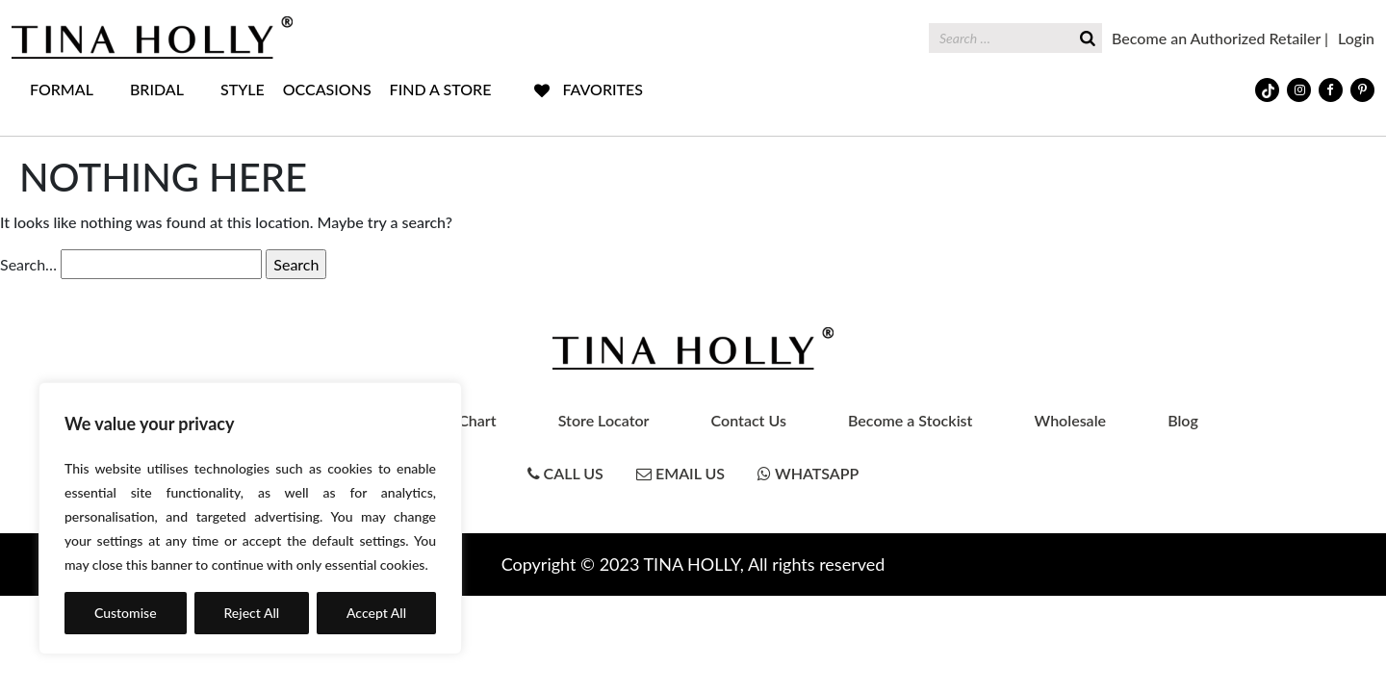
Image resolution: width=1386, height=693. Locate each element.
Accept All (376, 612)
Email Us (680, 473)
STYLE (242, 89)
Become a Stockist (910, 420)
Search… (28, 264)
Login (1356, 38)
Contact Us (748, 420)
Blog (1183, 420)
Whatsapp (808, 473)
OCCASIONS (327, 89)
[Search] (1087, 36)
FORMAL (61, 89)
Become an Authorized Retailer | (1220, 38)
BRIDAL (157, 89)
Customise (125, 612)
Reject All (251, 612)
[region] (250, 518)
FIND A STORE (441, 89)
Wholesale (1070, 420)
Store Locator (604, 420)
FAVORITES (602, 89)
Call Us (565, 473)
